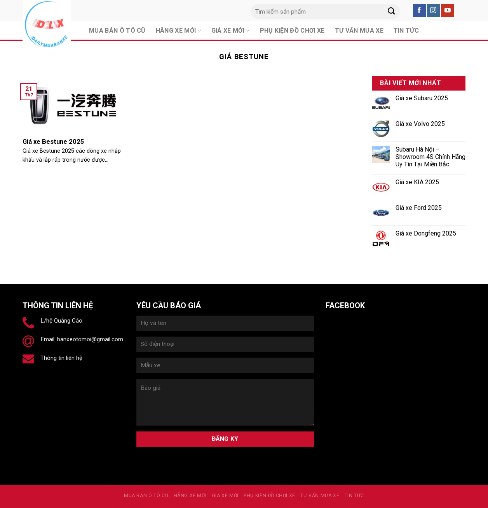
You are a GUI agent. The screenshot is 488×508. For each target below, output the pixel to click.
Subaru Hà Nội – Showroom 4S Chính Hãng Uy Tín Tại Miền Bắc (430, 157)
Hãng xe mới (190, 495)
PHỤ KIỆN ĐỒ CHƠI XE (269, 495)
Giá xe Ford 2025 (419, 207)
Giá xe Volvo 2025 (420, 123)
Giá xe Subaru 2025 (422, 98)
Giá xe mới (225, 495)
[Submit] (391, 11)
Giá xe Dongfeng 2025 (426, 233)
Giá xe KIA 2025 (417, 182)
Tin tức (354, 495)
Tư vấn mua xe (319, 495)
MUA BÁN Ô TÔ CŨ (146, 495)
